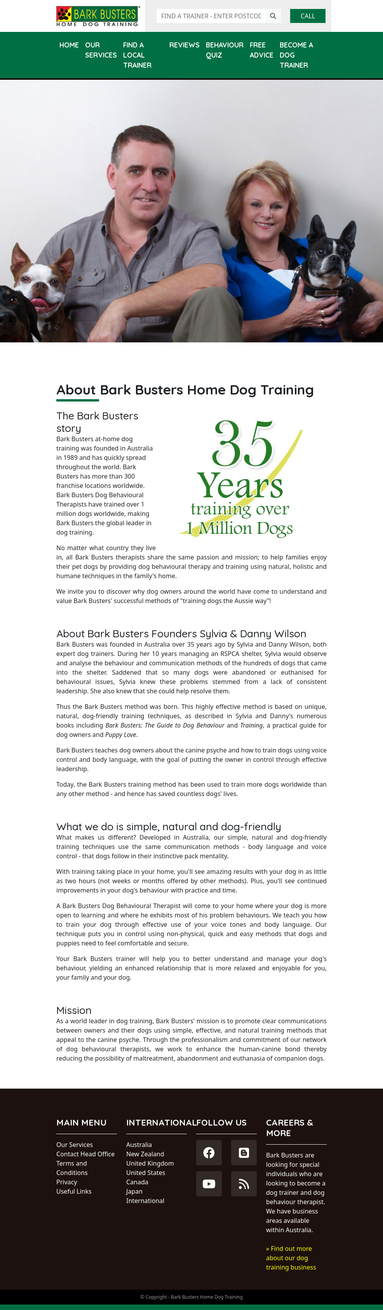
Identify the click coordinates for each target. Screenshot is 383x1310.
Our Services (101, 49)
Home (69, 44)
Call (308, 16)
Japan (134, 1191)
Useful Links (74, 1191)
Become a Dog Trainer (296, 55)
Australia (139, 1144)
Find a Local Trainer (137, 55)
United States (145, 1172)
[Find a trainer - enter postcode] (211, 16)
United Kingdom (150, 1163)
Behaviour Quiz (225, 49)
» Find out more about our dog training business (291, 1257)
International (145, 1200)
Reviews (184, 44)
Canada (137, 1182)
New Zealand (145, 1154)
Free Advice (261, 49)
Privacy (66, 1182)
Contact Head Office (85, 1154)
